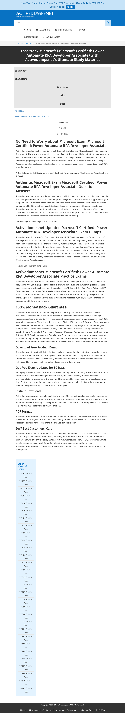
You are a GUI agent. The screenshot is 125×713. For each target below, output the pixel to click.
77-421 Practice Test (26, 520)
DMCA (101, 710)
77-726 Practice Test (26, 586)
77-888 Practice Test (26, 675)
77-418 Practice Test (26, 505)
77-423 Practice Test (26, 534)
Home (27, 30)
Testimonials (31, 37)
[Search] (108, 23)
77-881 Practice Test (26, 631)
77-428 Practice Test (26, 571)
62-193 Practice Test (26, 475)
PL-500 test (19, 111)
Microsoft (29, 43)
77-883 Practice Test (26, 645)
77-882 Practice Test (26, 638)
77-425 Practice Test (26, 549)
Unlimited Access (64, 30)
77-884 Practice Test (26, 653)
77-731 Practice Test (26, 623)
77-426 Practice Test (26, 557)
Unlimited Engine (87, 710)
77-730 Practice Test (26, 616)
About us (59, 710)
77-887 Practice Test (26, 668)
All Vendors (43, 30)
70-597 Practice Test (26, 483)
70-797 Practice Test (26, 497)
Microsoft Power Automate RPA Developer (32, 117)
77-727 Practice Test (26, 594)
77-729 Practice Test (26, 608)
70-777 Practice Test (26, 490)
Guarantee (71, 710)
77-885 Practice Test (26, 660)
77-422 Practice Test (26, 527)
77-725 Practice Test (26, 579)
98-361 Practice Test (26, 690)
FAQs (82, 30)
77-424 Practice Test (26, 542)
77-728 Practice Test (26, 601)
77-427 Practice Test (26, 564)
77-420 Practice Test (26, 512)
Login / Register (51, 37)
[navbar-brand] (19, 28)
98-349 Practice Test (26, 682)
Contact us (47, 710)
